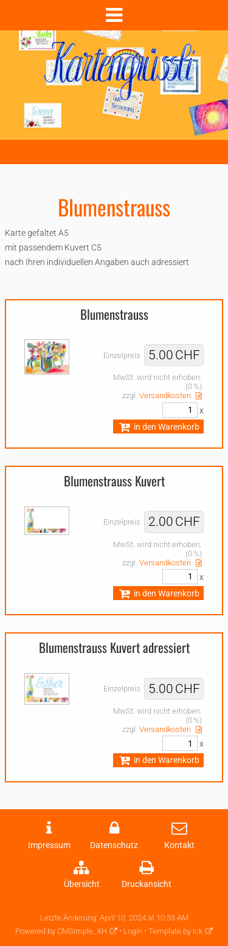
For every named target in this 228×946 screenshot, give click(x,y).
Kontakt (179, 845)
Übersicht (82, 884)
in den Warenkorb (158, 427)
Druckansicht (146, 884)
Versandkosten (165, 395)
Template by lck (175, 931)
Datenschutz (114, 845)
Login (132, 931)
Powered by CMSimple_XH (61, 931)
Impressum (49, 845)
